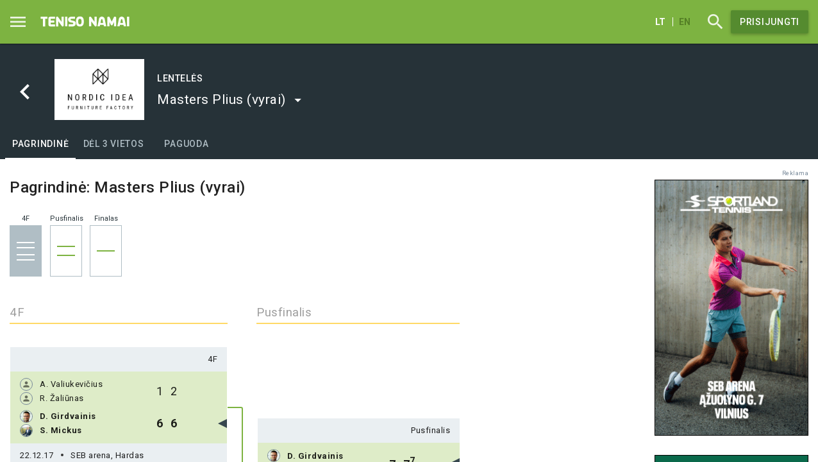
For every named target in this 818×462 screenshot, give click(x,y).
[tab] (40, 143)
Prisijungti (769, 22)
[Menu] (18, 21)
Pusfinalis (430, 430)
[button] (230, 99)
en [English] (684, 21)
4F (212, 359)
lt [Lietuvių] (660, 21)
